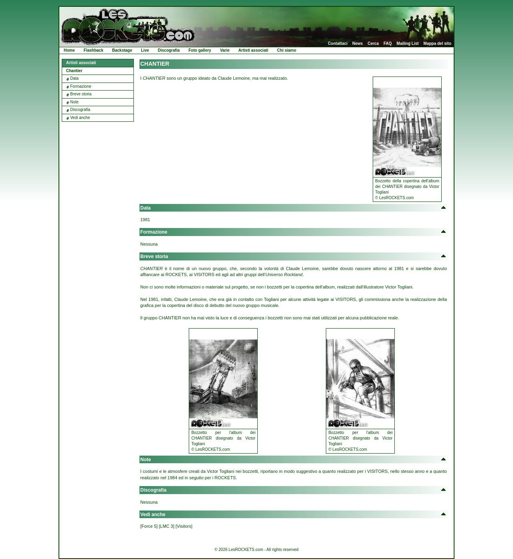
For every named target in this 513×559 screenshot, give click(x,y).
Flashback (93, 50)
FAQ (388, 44)
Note (74, 102)
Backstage (122, 50)
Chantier (74, 71)
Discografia (169, 50)
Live (145, 50)
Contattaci (337, 44)
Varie (225, 50)
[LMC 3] (166, 526)
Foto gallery (199, 50)
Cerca (373, 44)
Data (74, 78)
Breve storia (80, 94)
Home (69, 50)
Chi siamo (286, 50)
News (357, 44)
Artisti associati (253, 50)
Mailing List (408, 44)
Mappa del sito (437, 44)
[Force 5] (149, 526)
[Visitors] (184, 526)
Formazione (80, 86)
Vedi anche (80, 117)
